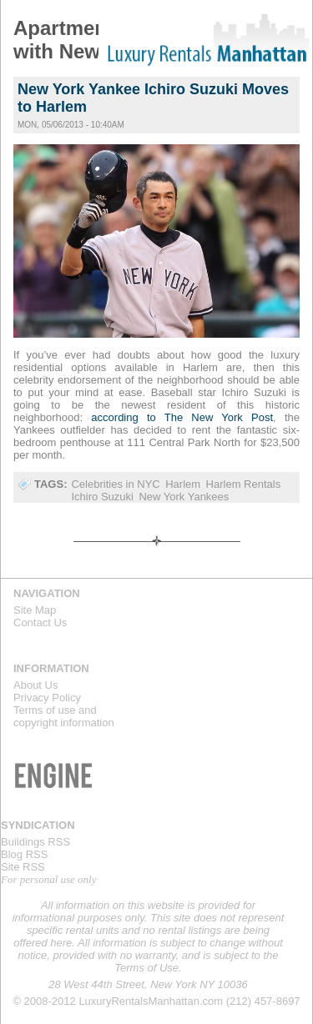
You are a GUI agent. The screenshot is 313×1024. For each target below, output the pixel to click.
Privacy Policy (47, 697)
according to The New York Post (182, 417)
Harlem (182, 484)
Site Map (34, 610)
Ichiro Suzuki (102, 496)
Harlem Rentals (243, 484)
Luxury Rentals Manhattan (205, 40)
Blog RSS (24, 854)
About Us (35, 685)
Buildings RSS (35, 842)
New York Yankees (184, 496)
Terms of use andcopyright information (63, 716)
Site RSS (23, 867)
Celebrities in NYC (115, 484)
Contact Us (40, 622)
